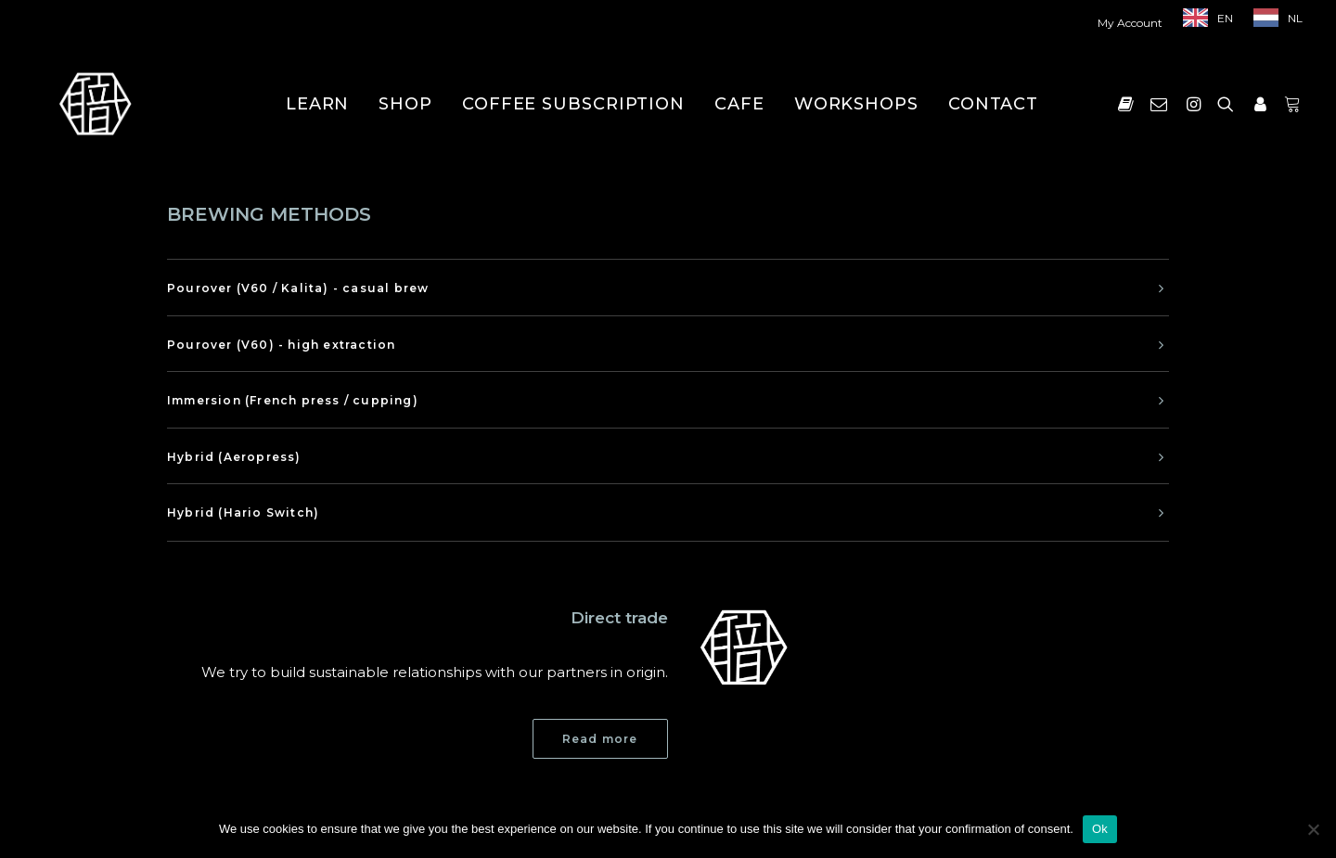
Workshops (856, 104)
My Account (1130, 23)
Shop (405, 104)
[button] (1129, 104)
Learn (318, 104)
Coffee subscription (573, 104)
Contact (993, 104)
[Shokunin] (95, 103)
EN (1225, 18)
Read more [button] (600, 739)
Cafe (739, 104)
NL (1295, 18)
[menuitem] (1134, 22)
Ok (1100, 829)
